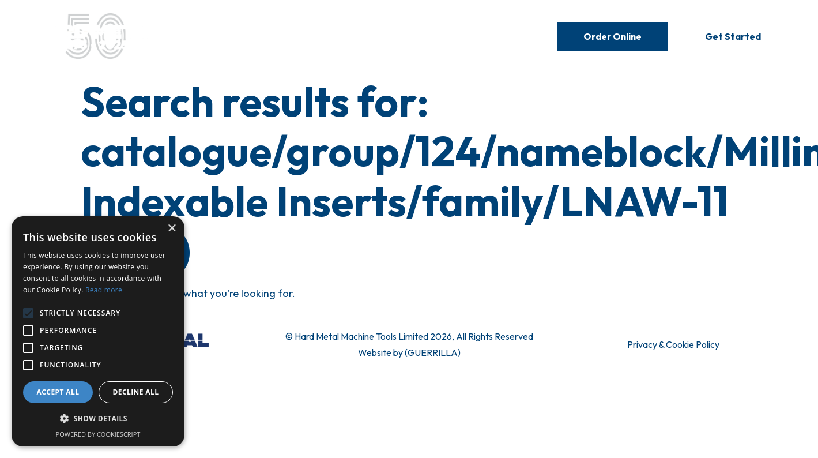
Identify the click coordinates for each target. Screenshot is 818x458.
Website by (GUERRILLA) (409, 352)
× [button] (171, 228)
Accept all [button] (58, 392)
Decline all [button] (136, 392)
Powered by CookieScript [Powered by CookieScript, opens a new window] (98, 434)
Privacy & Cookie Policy (673, 344)
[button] (98, 419)
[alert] (98, 331)
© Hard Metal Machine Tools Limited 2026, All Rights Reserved (409, 336)
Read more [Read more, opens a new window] (103, 290)
